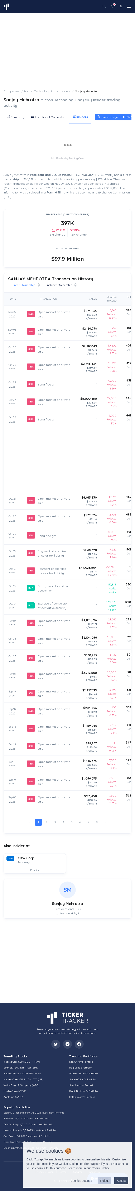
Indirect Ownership (62, 285)
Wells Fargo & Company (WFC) (21, 1085)
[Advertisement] (67, 44)
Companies (11, 91)
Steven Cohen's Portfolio (82, 1079)
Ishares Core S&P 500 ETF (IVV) (22, 1061)
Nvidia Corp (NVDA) (15, 1091)
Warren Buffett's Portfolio (83, 1073)
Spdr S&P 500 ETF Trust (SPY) (21, 1067)
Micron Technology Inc (39, 91)
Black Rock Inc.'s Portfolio (83, 1091)
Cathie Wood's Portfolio (82, 1096)
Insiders (65, 91)
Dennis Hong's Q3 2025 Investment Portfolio (28, 1124)
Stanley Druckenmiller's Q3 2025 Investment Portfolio (34, 1112)
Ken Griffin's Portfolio (81, 1061)
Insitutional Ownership (48, 117)
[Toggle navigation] (129, 6)
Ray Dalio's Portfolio (80, 1067)
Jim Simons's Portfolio (81, 1085)
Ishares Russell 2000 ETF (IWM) (22, 1073)
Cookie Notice (101, 1168)
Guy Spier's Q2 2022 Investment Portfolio (27, 1136)
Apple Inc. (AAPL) (13, 1096)
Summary (15, 117)
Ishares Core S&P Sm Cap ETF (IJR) (24, 1079)
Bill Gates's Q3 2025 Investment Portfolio (26, 1118)
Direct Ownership (25, 285)
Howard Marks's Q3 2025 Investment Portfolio (30, 1130)
